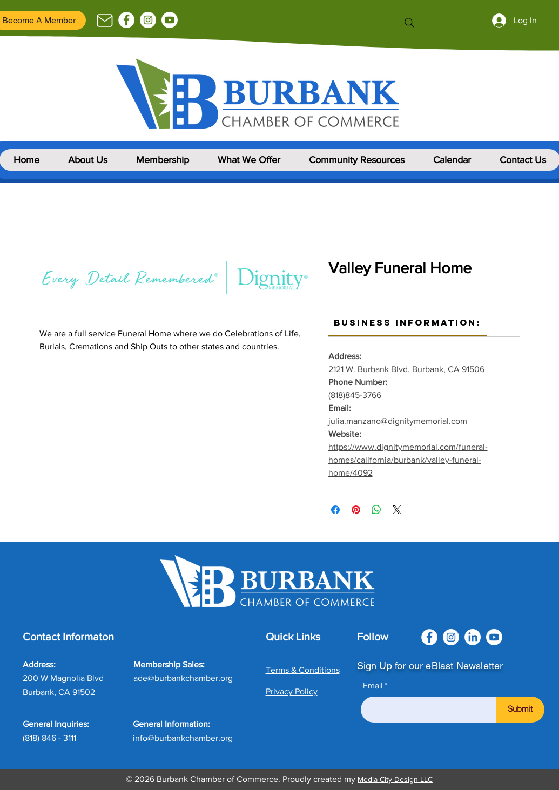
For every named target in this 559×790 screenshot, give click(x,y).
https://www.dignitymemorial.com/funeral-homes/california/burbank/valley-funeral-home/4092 (408, 459)
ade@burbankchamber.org (183, 678)
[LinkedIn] (472, 637)
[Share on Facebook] (335, 509)
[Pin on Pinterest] (355, 509)
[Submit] (520, 710)
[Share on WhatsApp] (376, 509)
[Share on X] (396, 509)
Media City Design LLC (395, 779)
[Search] (409, 22)
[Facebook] (126, 20)
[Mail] (105, 20)
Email (372, 685)
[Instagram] (148, 20)
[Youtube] (169, 20)
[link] (407, 322)
